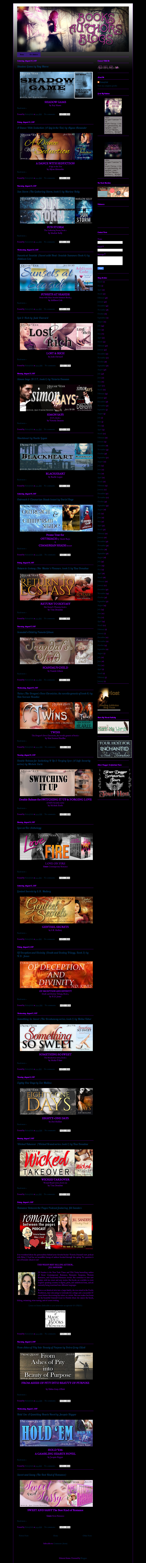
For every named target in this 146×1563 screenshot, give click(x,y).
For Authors (34, 54)
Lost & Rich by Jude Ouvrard (32, 318)
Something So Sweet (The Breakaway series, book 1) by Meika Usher (54, 1019)
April (100, 290)
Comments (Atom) (60, 1544)
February (101, 298)
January (100, 302)
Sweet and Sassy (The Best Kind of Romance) (41, 1474)
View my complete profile (107, 86)
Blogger (84, 1558)
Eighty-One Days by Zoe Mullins (34, 1082)
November (102, 310)
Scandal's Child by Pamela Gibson (35, 632)
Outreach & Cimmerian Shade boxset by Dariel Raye (45, 499)
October (101, 314)
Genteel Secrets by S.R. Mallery (34, 891)
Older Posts (87, 1536)
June (99, 330)
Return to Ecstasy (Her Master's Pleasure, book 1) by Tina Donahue (53, 568)
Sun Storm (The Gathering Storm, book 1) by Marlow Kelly (48, 191)
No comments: (50, 114)
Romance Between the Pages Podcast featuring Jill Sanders (49, 1208)
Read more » (22, 108)
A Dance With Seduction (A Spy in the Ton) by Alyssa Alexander (52, 127)
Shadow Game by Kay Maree (33, 66)
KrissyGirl (104, 82)
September (101, 318)
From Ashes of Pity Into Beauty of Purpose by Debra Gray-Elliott (51, 1347)
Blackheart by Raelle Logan (32, 438)
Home (22, 54)
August (100, 322)
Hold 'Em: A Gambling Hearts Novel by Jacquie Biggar (46, 1414)
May (99, 286)
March (100, 282)
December (101, 306)
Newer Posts (24, 1536)
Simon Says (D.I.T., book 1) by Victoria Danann (43, 379)
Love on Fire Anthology (29, 828)
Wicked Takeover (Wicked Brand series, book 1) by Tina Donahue (52, 1144)
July (99, 326)
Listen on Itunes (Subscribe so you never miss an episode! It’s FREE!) (55, 1306)
